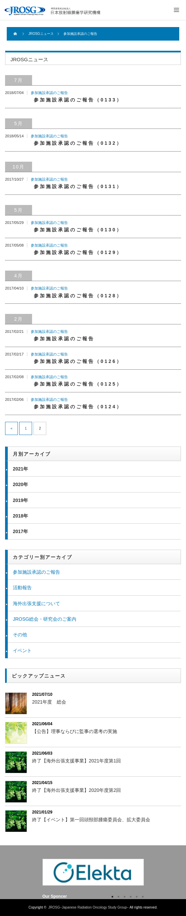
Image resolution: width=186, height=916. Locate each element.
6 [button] (142, 896)
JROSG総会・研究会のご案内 (44, 619)
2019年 (20, 500)
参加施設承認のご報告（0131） (78, 186)
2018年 (20, 516)
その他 (20, 634)
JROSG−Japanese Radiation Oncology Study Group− (58, 11)
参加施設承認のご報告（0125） (78, 384)
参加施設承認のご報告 (49, 93)
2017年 (20, 531)
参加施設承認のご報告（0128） (78, 295)
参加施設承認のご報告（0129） (78, 252)
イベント (22, 650)
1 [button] (112, 896)
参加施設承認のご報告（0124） (78, 406)
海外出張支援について (36, 603)
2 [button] (118, 896)
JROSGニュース (40, 34)
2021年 (20, 469)
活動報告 (22, 587)
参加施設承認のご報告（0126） (78, 361)
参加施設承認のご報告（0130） (78, 229)
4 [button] (130, 896)
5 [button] (136, 896)
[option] (93, 872)
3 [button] (124, 896)
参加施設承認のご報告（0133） (78, 99)
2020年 (20, 484)
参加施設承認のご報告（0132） (78, 143)
